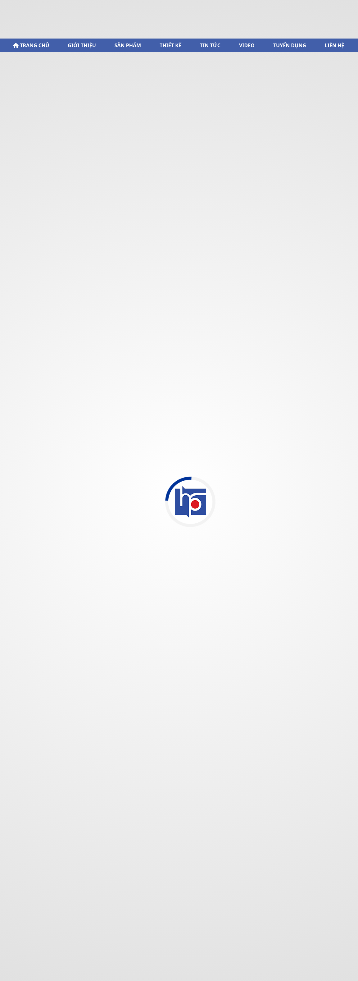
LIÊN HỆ (334, 45)
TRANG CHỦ (31, 45)
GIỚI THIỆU (82, 45)
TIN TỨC (210, 45)
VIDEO (247, 45)
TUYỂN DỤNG (289, 45)
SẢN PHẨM (128, 45)
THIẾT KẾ (170, 45)
